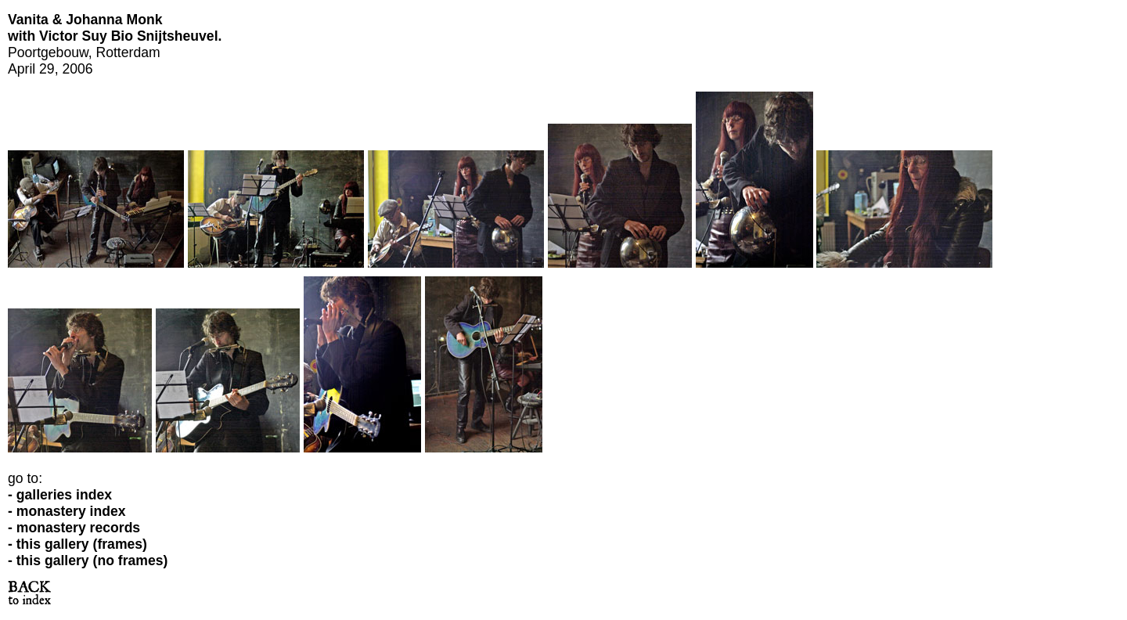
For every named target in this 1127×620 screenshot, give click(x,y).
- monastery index (67, 511)
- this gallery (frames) (77, 544)
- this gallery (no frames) (87, 560)
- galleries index (60, 495)
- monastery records (74, 527)
